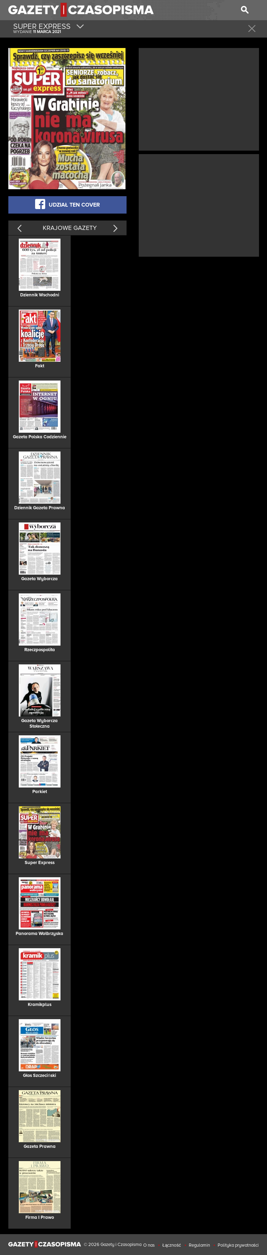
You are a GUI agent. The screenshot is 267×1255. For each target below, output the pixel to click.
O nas (149, 1245)
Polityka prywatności (238, 1245)
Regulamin (199, 1245)
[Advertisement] (198, 98)
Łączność (171, 1245)
